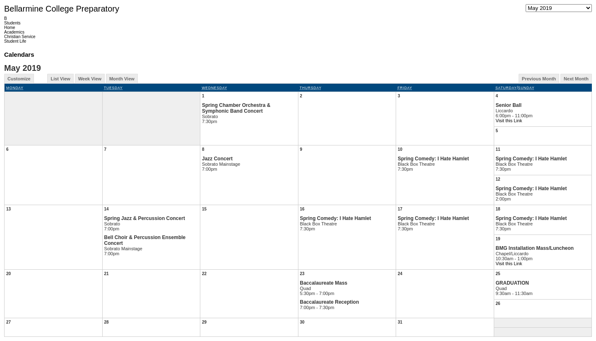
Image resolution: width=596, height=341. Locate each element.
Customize (19, 78)
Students (12, 23)
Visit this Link (509, 120)
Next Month (576, 78)
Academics (14, 32)
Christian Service (20, 36)
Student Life (15, 41)
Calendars (19, 54)
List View (60, 78)
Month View (122, 78)
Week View (89, 78)
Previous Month (539, 78)
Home (9, 27)
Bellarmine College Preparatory (61, 8)
